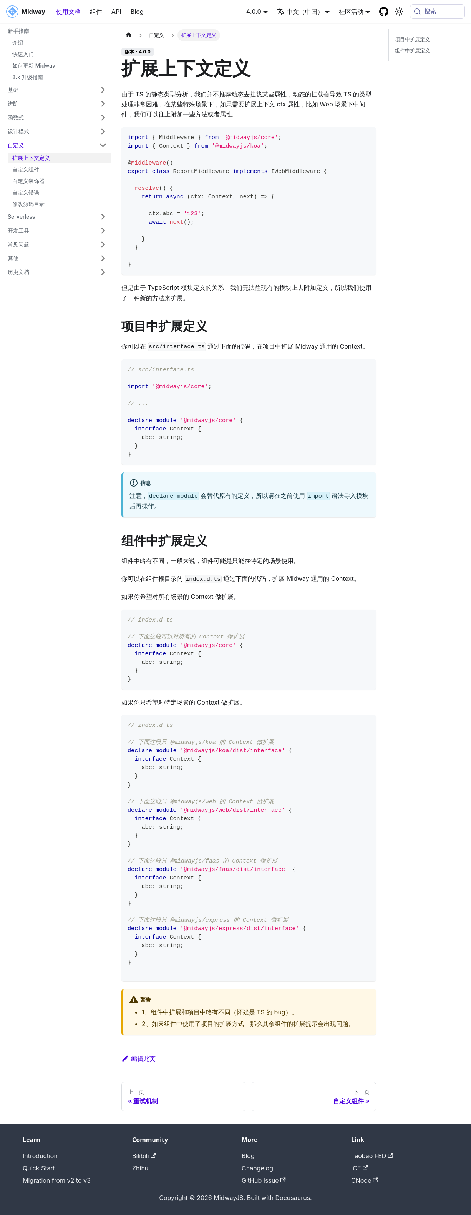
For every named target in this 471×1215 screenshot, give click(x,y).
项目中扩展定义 (412, 39)
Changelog (257, 1168)
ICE (359, 1168)
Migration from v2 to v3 (57, 1180)
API (116, 11)
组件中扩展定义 (412, 50)
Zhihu (140, 1168)
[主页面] (128, 35)
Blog (137, 11)
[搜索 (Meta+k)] (437, 11)
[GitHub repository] (384, 11)
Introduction (40, 1156)
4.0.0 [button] (253, 11)
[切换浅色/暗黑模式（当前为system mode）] (399, 11)
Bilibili (144, 1156)
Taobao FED (372, 1156)
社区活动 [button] (351, 11)
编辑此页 (138, 1058)
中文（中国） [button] (300, 11)
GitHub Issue (264, 1180)
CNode (364, 1180)
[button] (57, 90)
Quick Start (39, 1168)
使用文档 (68, 11)
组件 (96, 11)
